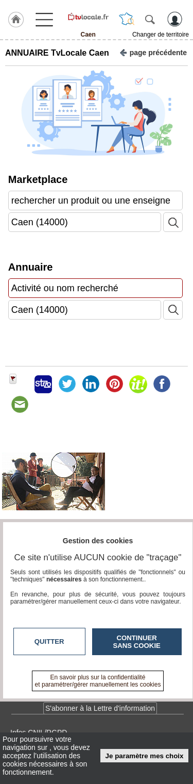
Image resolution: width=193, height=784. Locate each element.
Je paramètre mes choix (145, 756)
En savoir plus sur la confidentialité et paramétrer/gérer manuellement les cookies (98, 681)
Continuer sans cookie (137, 641)
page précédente (153, 52)
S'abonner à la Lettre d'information (100, 708)
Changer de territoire (160, 34)
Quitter (49, 641)
